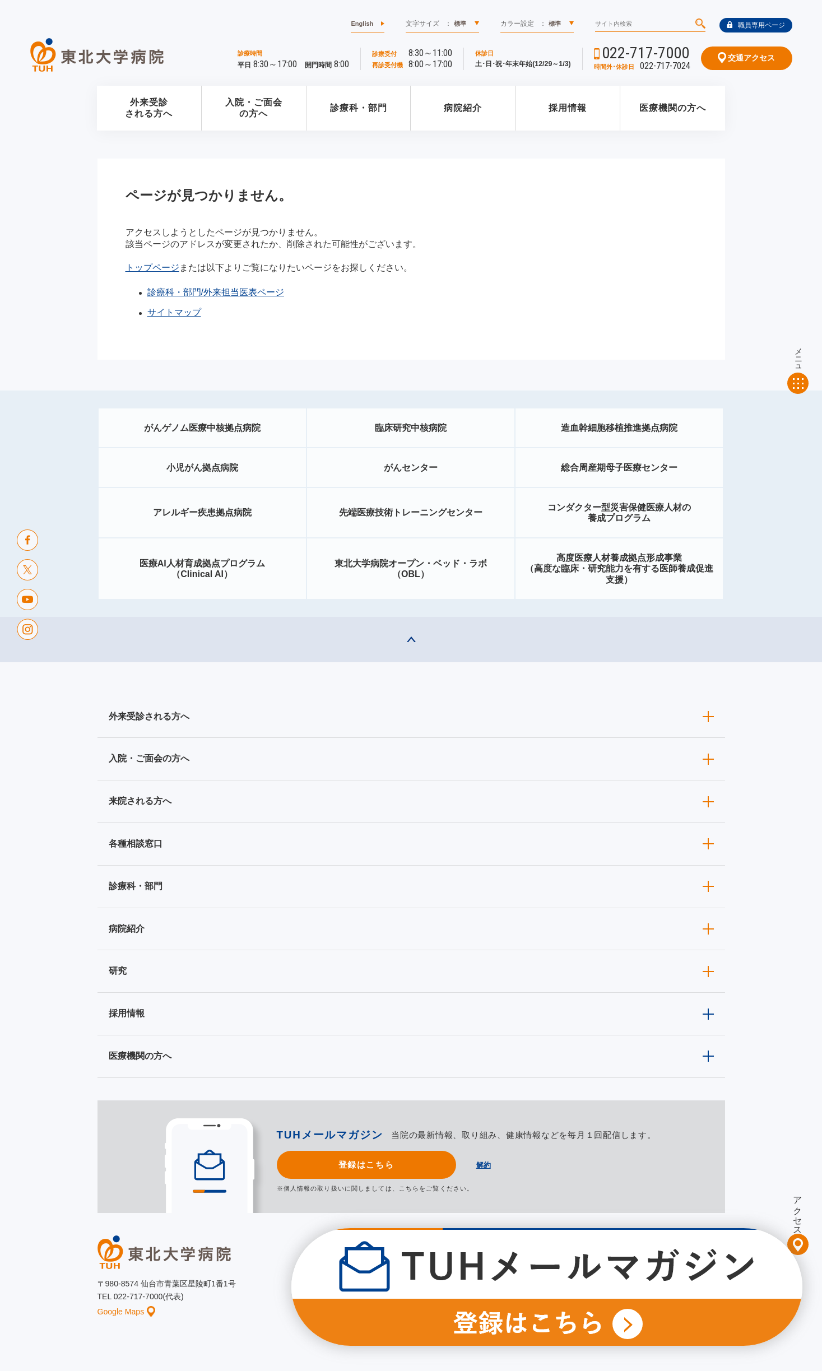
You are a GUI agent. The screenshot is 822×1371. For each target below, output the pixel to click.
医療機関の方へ (672, 108)
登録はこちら (366, 1164)
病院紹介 (463, 108)
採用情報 (568, 108)
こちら (409, 1188)
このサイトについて (481, 1291)
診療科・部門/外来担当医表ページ (215, 292)
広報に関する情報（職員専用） (530, 1274)
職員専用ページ (756, 25)
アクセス (797, 1211)
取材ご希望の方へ (436, 1274)
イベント (416, 1291)
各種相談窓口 (135, 843)
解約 (483, 1165)
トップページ (152, 267)
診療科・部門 (358, 108)
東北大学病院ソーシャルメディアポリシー (661, 1274)
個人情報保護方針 (557, 1291)
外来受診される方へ (149, 108)
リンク (715, 1291)
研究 (118, 970)
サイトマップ (174, 312)
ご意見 (615, 1291)
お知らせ (370, 1291)
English (362, 23)
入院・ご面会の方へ (253, 108)
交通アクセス (746, 57)
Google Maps (126, 1311)
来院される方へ (140, 801)
